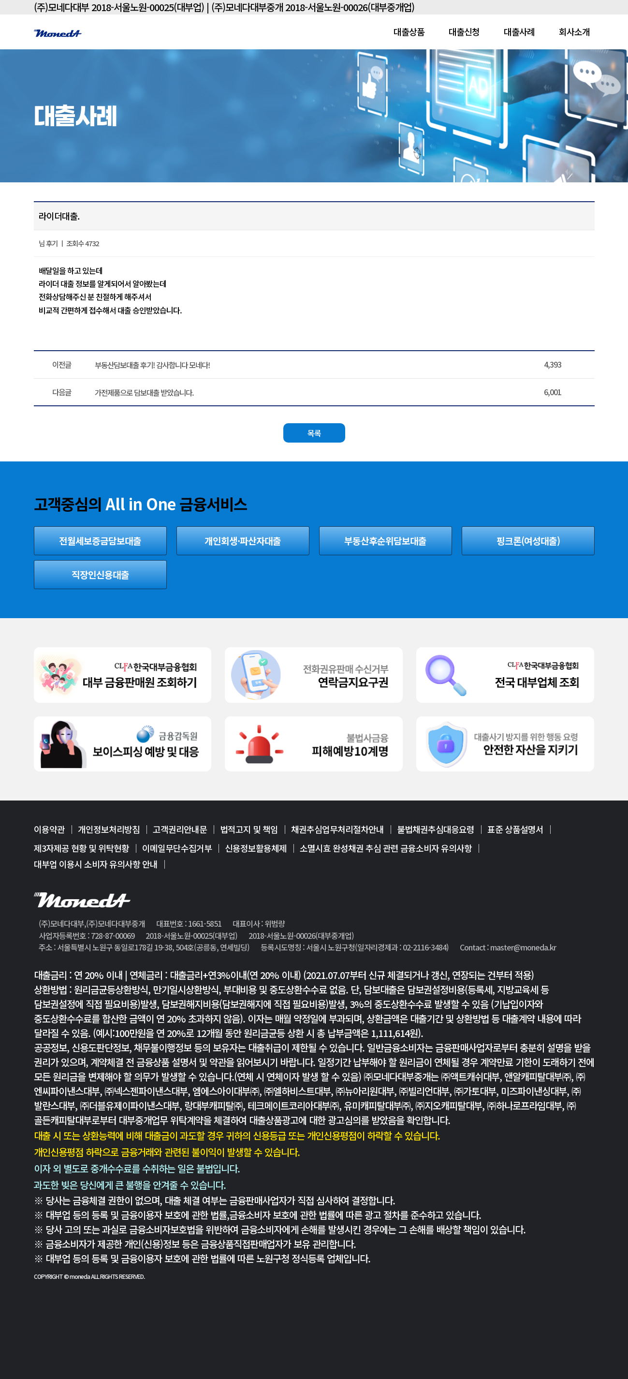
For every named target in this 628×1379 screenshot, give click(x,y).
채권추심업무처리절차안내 (337, 830)
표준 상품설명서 (515, 830)
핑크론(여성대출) (528, 541)
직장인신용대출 (100, 574)
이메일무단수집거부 (177, 848)
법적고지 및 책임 (249, 830)
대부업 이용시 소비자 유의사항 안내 (96, 864)
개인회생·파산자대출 (242, 541)
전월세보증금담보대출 (100, 541)
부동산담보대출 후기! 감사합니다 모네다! (152, 364)
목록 (314, 433)
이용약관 (49, 830)
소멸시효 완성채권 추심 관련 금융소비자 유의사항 (386, 848)
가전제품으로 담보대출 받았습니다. (144, 392)
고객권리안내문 (180, 830)
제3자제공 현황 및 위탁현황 (81, 848)
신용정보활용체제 (256, 848)
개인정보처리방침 (109, 830)
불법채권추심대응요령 (435, 830)
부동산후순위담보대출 (385, 541)
